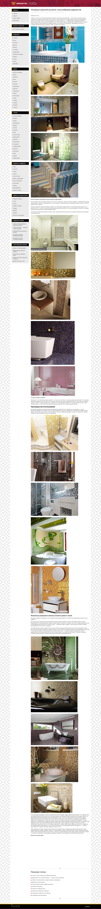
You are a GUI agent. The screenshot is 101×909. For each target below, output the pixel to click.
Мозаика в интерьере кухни (38, 888)
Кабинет (15, 56)
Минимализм (16, 123)
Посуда (15, 208)
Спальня (15, 42)
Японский (15, 139)
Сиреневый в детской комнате (39, 895)
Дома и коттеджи (17, 190)
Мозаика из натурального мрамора (40, 890)
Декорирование (17, 187)
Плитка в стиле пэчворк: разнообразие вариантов (44, 875)
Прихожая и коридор (18, 54)
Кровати (15, 212)
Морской (15, 148)
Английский (16, 144)
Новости (15, 15)
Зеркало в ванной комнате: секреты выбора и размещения (46, 880)
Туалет (14, 61)
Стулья (15, 203)
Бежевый (15, 77)
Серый (14, 93)
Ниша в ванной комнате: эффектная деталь (42, 884)
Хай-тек (15, 127)
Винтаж (15, 155)
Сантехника (16, 183)
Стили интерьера (17, 116)
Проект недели (16, 18)
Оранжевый (16, 91)
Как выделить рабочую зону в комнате (41, 893)
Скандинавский (17, 146)
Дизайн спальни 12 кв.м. (19, 261)
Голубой (15, 102)
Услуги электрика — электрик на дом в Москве (20, 228)
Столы (14, 201)
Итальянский (16, 141)
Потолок (15, 169)
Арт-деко (15, 130)
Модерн (15, 125)
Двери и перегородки (18, 178)
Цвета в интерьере (17, 72)
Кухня (14, 40)
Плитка (15, 173)
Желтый (15, 81)
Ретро (14, 153)
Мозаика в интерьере (37, 886)
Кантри (14, 120)
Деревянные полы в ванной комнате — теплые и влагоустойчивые (48, 877)
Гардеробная (16, 52)
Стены (14, 171)
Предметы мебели (17, 198)
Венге (14, 79)
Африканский (16, 158)
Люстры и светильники (18, 215)
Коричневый (16, 86)
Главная (15, 13)
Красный (15, 88)
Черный (15, 100)
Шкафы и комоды (17, 205)
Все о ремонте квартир (18, 29)
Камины (15, 185)
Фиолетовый (16, 95)
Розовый (15, 105)
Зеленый (15, 84)
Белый (14, 74)
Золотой (15, 107)
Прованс (15, 118)
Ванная (15, 47)
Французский (16, 137)
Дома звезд (16, 20)
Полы (14, 166)
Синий (14, 98)
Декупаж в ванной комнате (38, 882)
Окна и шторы (16, 176)
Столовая (15, 49)
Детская (15, 45)
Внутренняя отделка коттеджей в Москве (18, 235)
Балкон (15, 59)
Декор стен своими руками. (19, 248)
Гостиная (15, 38)
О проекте (87, 906)
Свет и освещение (17, 180)
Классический (16, 134)
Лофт (14, 132)
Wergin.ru (19, 3)
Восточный (15, 151)
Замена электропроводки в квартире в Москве (19, 224)
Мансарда (15, 63)
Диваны (15, 210)
